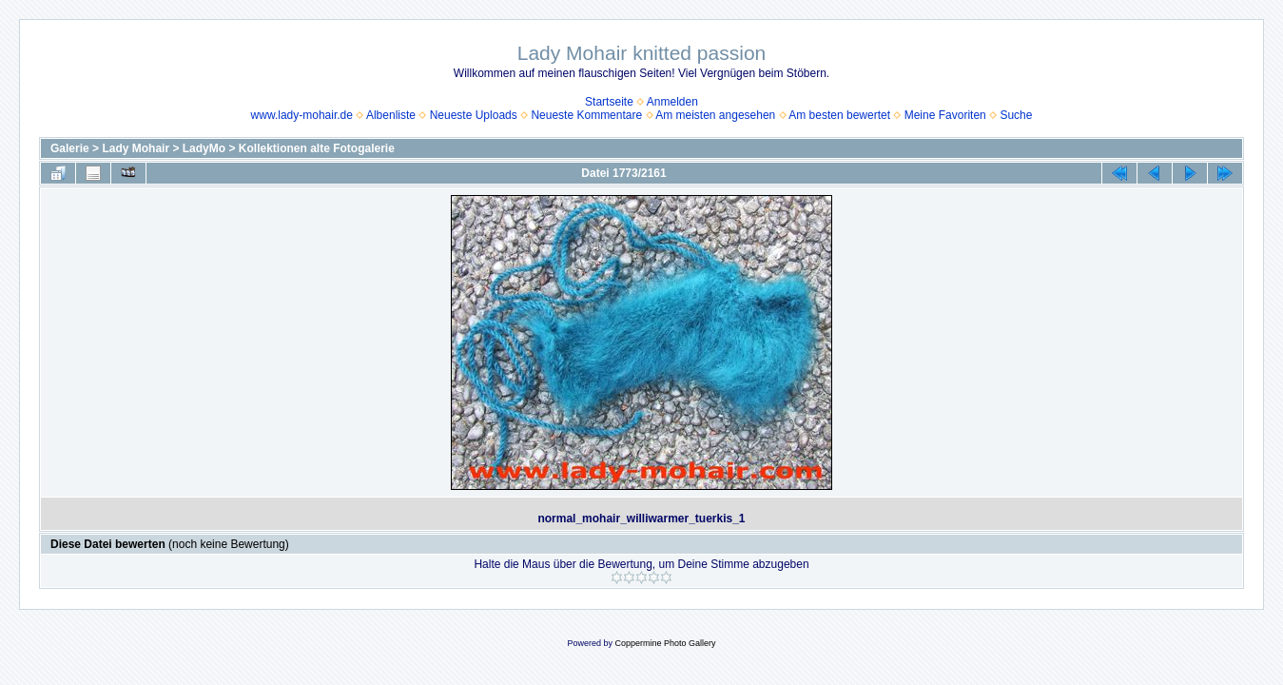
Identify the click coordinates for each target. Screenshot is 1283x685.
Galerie (69, 148)
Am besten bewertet (839, 115)
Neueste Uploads (473, 115)
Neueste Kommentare (586, 115)
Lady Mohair (135, 148)
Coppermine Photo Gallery (664, 643)
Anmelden (672, 101)
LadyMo (204, 148)
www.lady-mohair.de (302, 115)
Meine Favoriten (945, 115)
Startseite (609, 101)
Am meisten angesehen (715, 115)
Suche (1016, 115)
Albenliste (391, 115)
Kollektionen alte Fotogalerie (317, 148)
